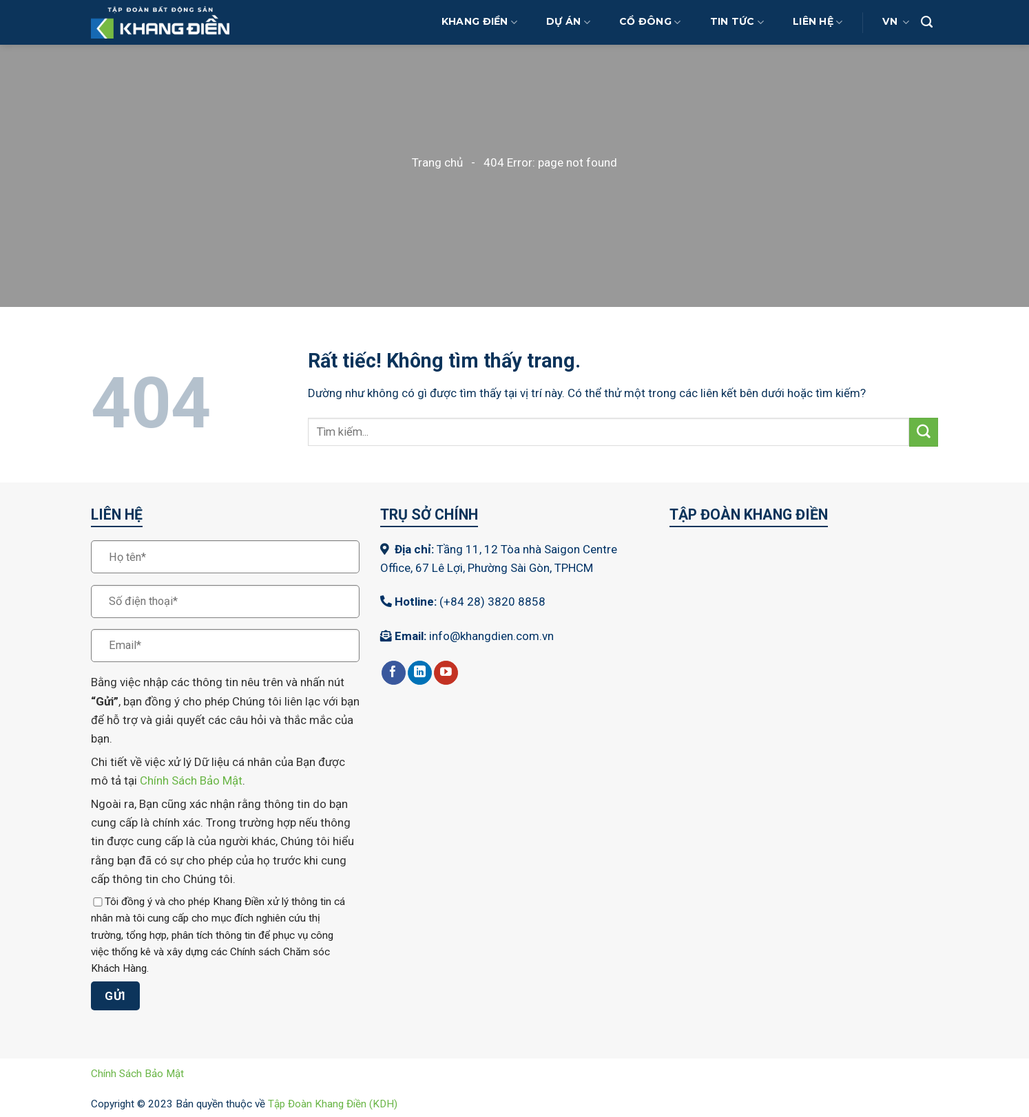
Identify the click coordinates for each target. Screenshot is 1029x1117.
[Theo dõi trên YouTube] (446, 673)
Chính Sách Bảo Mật (191, 780)
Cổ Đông (649, 22)
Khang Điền (479, 22)
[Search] (926, 22)
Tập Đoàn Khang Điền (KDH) (332, 1104)
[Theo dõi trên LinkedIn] (420, 673)
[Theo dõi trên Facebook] (394, 673)
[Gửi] (923, 432)
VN (895, 22)
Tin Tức (737, 22)
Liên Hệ (817, 22)
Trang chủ (437, 162)
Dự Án (568, 22)
